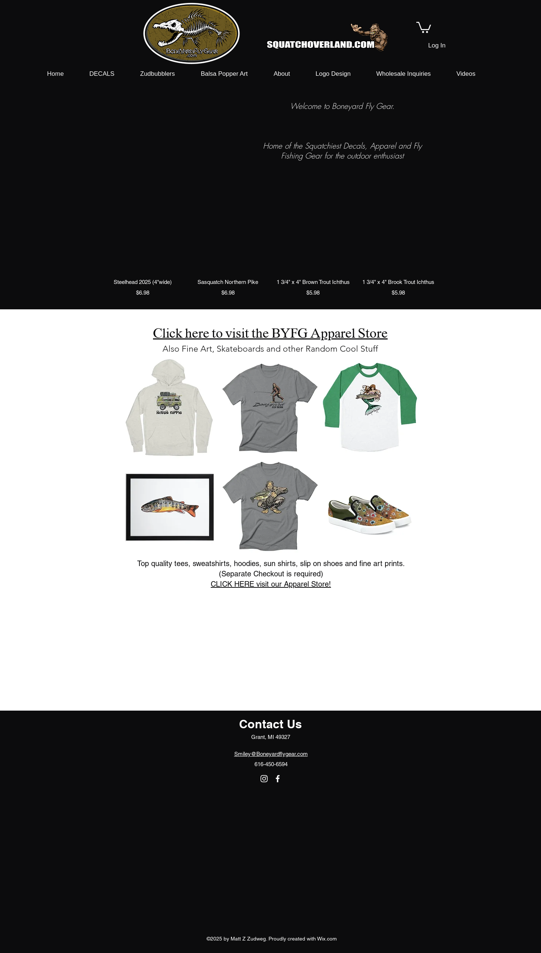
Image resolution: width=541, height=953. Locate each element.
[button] (423, 27)
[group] (270, 251)
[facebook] (277, 778)
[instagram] (264, 778)
